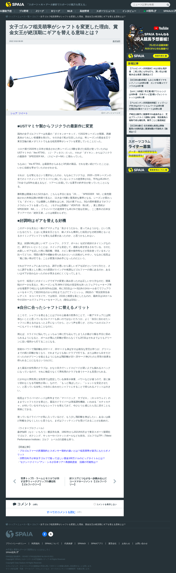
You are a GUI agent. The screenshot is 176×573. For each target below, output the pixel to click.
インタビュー (129, 11)
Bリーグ (55, 11)
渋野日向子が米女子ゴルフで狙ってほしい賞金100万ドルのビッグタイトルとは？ (62, 458)
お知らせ (126, 543)
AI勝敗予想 (6, 11)
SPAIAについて (52, 543)
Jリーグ (40, 11)
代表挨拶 (68, 543)
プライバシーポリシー (16, 543)
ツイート (23, 113)
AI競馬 (150, 11)
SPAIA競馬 (12, 552)
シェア (13, 113)
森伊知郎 (116, 41)
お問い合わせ (141, 543)
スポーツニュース (105, 11)
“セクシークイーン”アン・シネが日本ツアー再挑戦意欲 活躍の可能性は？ (59, 462)
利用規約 (36, 543)
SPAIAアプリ (97, 543)
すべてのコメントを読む (61, 512)
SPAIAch (170, 11)
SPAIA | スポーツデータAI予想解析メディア (32, 559)
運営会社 (112, 543)
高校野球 (84, 11)
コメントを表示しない (106, 504)
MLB (69, 11)
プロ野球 (23, 11)
